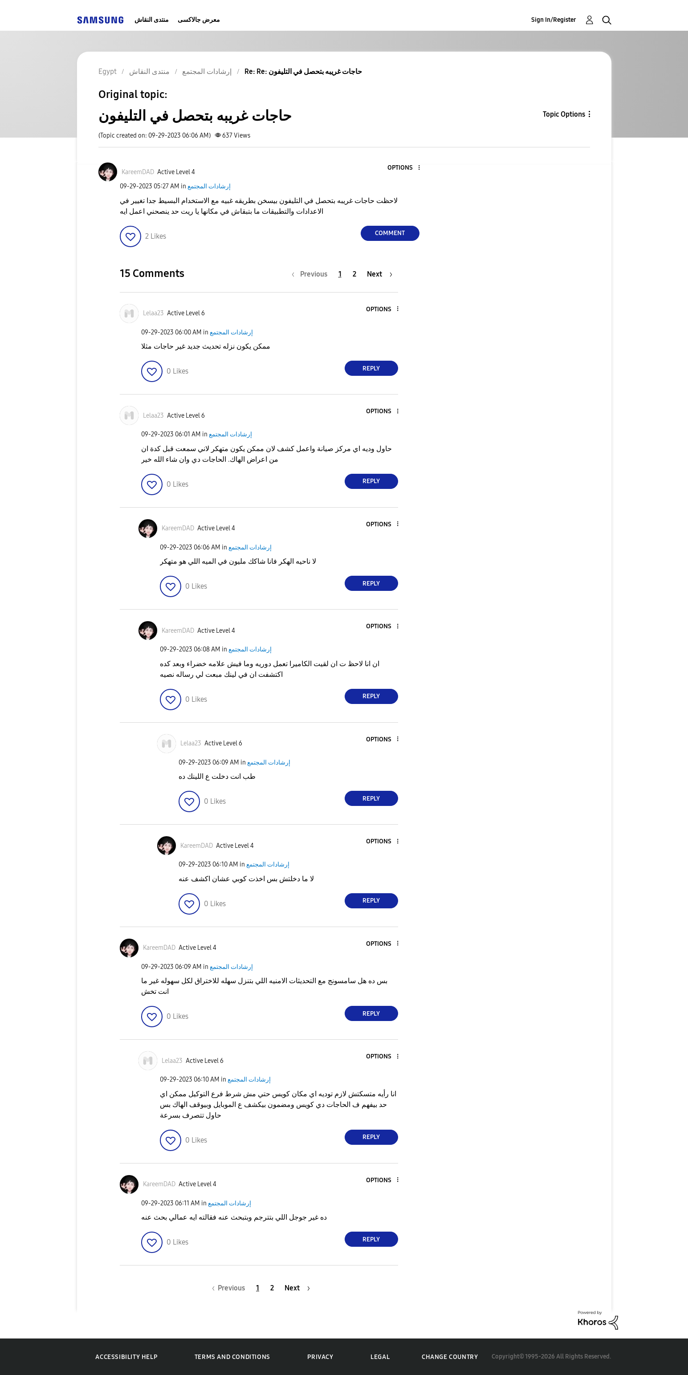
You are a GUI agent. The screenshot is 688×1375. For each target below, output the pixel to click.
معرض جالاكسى (199, 20)
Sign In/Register (553, 20)
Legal (380, 1357)
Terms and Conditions (232, 1357)
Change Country (450, 1357)
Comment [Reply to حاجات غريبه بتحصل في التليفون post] (390, 233)
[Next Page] (379, 274)
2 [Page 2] (354, 274)
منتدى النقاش (151, 20)
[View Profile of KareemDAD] (138, 172)
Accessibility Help (126, 1357)
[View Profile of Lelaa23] (153, 313)
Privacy (320, 1357)
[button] (403, 168)
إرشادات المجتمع (209, 186)
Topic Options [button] (564, 114)
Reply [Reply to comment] (371, 368)
